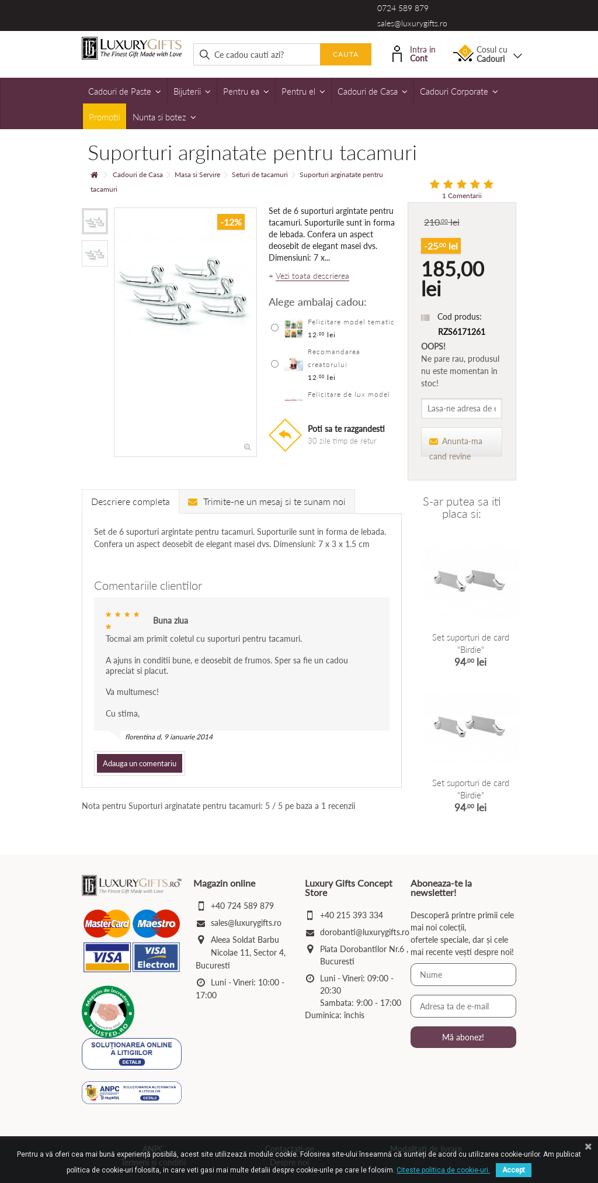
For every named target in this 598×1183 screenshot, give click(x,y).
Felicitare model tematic (351, 321)
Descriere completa (130, 501)
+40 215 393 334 (351, 915)
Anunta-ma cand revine (455, 446)
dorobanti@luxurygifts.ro (364, 932)
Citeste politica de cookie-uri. (443, 1170)
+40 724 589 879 (242, 906)
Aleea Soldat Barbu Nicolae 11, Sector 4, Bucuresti (241, 952)
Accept (513, 1170)
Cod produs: (459, 316)
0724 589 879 (403, 8)
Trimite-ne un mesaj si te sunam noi (267, 501)
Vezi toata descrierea (312, 276)
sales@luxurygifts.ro (412, 23)
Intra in (414, 52)
